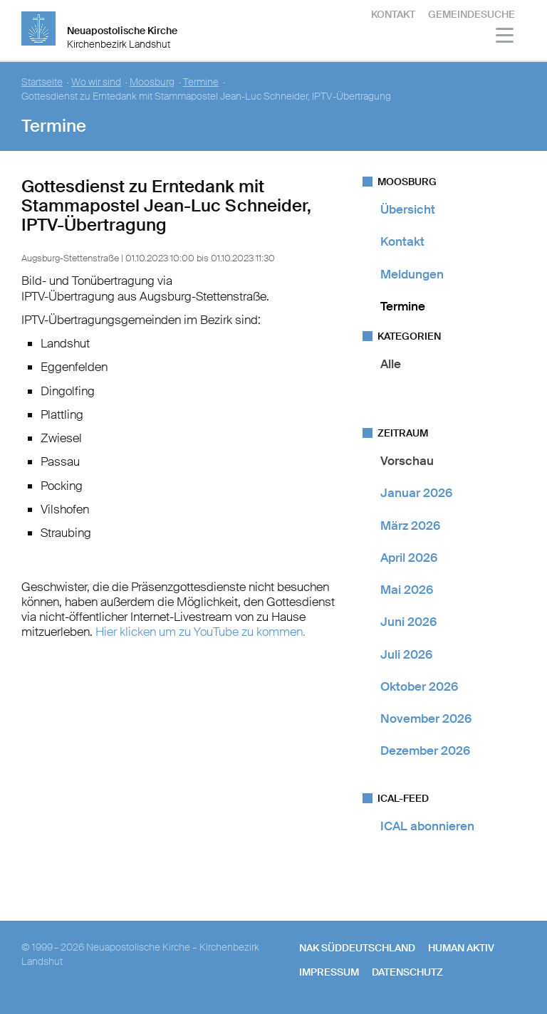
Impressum (329, 972)
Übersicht (407, 209)
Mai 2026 (406, 589)
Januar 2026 (416, 493)
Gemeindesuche (471, 14)
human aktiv (461, 947)
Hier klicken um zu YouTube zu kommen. (200, 631)
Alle (390, 364)
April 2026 (408, 557)
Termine (402, 306)
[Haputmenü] (505, 37)
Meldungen (412, 274)
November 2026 (426, 718)
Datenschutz (407, 972)
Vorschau (407, 461)
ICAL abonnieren (427, 826)
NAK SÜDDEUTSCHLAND (357, 947)
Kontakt (393, 14)
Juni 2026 (408, 621)
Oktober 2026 (419, 686)
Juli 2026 (406, 654)
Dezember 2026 (425, 750)
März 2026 (410, 525)
